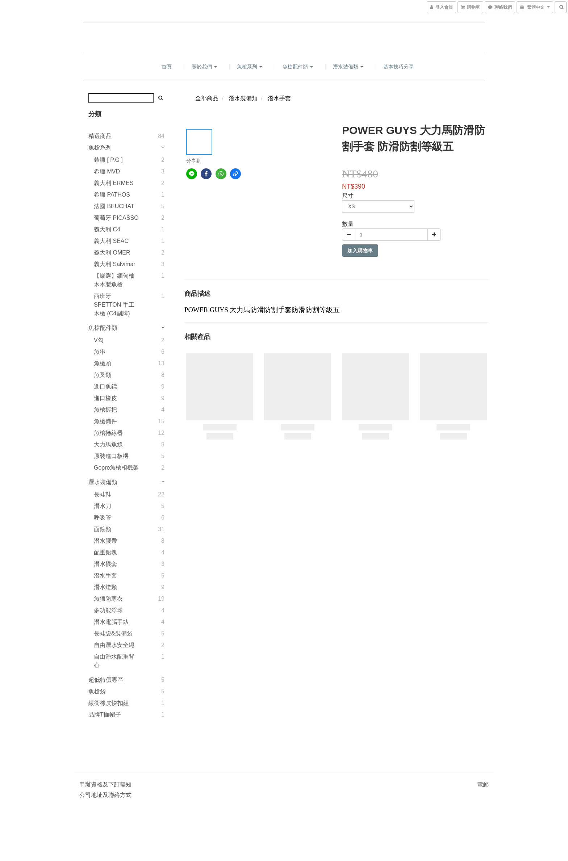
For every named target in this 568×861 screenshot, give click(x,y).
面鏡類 (102, 529)
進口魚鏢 (105, 386)
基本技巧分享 (398, 67)
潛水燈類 (105, 587)
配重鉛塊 (105, 552)
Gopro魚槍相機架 (116, 468)
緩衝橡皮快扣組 (108, 703)
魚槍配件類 (298, 67)
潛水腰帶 (105, 541)
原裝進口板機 (111, 456)
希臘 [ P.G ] (108, 160)
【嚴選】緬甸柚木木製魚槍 (114, 280)
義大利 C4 (107, 229)
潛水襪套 (105, 564)
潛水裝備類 (348, 67)
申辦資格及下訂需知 (105, 784)
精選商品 (100, 136)
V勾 (99, 340)
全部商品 (206, 98)
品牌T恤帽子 (104, 714)
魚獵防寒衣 (108, 599)
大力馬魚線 (108, 444)
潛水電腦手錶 (111, 622)
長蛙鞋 (102, 494)
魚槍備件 (105, 421)
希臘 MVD (107, 171)
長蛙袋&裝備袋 (113, 633)
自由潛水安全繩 (114, 645)
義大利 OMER (112, 252)
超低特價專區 (105, 680)
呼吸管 (102, 517)
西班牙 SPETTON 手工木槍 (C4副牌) (114, 304)
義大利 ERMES (113, 183)
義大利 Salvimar (114, 264)
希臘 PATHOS (112, 195)
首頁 (167, 67)
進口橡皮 (105, 398)
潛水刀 (102, 506)
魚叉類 (102, 375)
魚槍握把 (105, 410)
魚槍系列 (249, 67)
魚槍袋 (97, 691)
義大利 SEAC (111, 241)
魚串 (99, 352)
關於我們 (204, 67)
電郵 (483, 784)
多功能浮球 (108, 610)
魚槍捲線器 (108, 433)
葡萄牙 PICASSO (116, 218)
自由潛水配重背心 (114, 661)
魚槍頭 (102, 363)
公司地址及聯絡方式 (105, 795)
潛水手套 (105, 575)
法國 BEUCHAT (114, 206)
